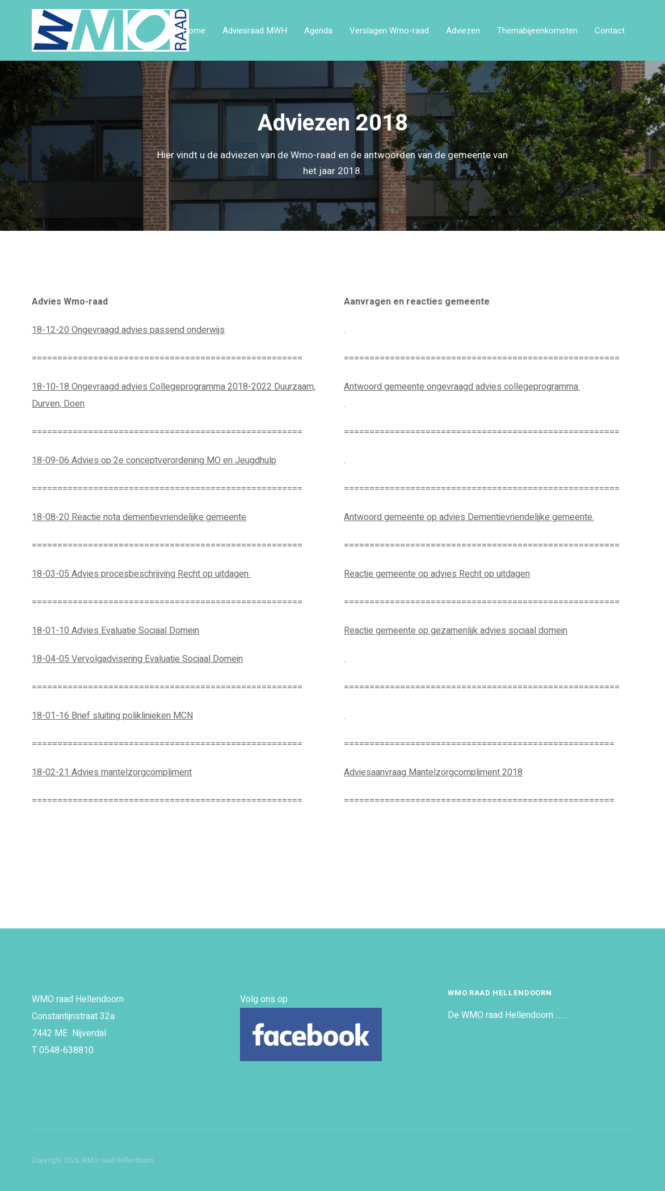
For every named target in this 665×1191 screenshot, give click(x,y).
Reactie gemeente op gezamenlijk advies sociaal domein (455, 630)
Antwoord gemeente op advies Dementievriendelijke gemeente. (469, 517)
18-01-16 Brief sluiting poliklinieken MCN (112, 716)
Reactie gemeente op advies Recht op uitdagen (437, 574)
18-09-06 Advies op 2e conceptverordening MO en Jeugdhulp (154, 460)
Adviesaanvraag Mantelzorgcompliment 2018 (433, 772)
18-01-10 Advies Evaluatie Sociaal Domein (115, 630)
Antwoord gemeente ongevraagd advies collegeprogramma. (462, 387)
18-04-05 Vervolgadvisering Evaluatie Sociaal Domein (137, 659)
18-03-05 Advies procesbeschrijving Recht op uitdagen (141, 574)
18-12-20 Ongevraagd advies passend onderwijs (128, 330)
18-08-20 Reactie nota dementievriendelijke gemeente (139, 517)
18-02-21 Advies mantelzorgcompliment (112, 772)
